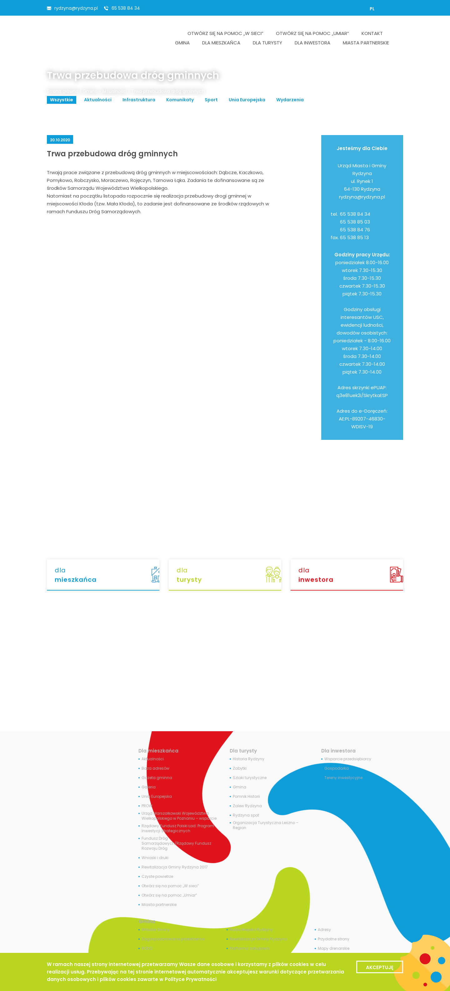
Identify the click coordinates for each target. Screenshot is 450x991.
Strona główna (62, 91)
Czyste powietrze (157, 876)
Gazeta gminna (157, 777)
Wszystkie (61, 100)
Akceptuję (379, 967)
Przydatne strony (333, 939)
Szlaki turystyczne (250, 777)
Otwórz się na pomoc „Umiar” (169, 895)
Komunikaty (180, 100)
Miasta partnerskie (159, 904)
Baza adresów (155, 768)
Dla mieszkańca (158, 750)
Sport (211, 100)
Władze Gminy (156, 929)
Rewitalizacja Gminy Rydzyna (258, 939)
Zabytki (240, 768)
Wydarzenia (290, 100)
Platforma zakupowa (249, 948)
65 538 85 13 (354, 237)
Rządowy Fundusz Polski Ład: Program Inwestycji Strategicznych (178, 828)
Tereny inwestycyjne (343, 777)
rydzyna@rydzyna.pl (76, 8)
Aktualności (114, 91)
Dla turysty (243, 750)
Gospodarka (336, 768)
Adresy (324, 929)
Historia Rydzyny (248, 759)
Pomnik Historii (246, 796)
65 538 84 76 (355, 229)
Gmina (90, 91)
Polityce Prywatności (191, 979)
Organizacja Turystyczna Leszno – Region (265, 825)
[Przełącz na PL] (372, 8)
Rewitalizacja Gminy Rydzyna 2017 (175, 867)
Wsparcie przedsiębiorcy (347, 759)
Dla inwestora (338, 750)
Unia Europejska (247, 100)
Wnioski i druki (155, 857)
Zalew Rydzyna (247, 805)
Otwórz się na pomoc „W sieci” (170, 885)
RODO (147, 948)
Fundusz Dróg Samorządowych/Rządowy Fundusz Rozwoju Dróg (176, 843)
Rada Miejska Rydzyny (251, 929)
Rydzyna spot (246, 815)
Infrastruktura (138, 100)
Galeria (149, 787)
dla (107, 575)
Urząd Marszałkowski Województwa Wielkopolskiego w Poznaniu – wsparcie (179, 816)
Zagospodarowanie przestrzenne (173, 939)
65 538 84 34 (126, 8)
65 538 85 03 (355, 222)
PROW (147, 805)
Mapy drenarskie (333, 948)
